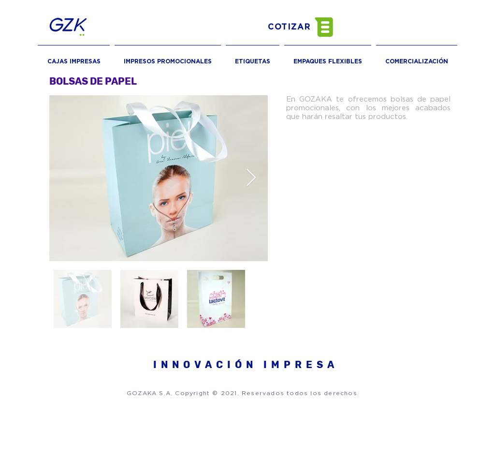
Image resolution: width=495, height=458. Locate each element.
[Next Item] (251, 178)
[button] (309, 27)
